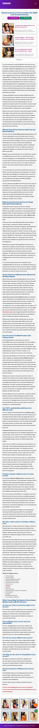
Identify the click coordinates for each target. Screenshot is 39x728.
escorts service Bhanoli (9, 687)
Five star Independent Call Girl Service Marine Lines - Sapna (23, 50)
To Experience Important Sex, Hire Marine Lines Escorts (25, 26)
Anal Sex (8, 585)
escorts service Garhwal (24, 687)
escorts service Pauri (9, 689)
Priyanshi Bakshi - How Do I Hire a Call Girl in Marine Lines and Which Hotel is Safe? (25, 38)
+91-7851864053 (13, 18)
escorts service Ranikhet (23, 689)
